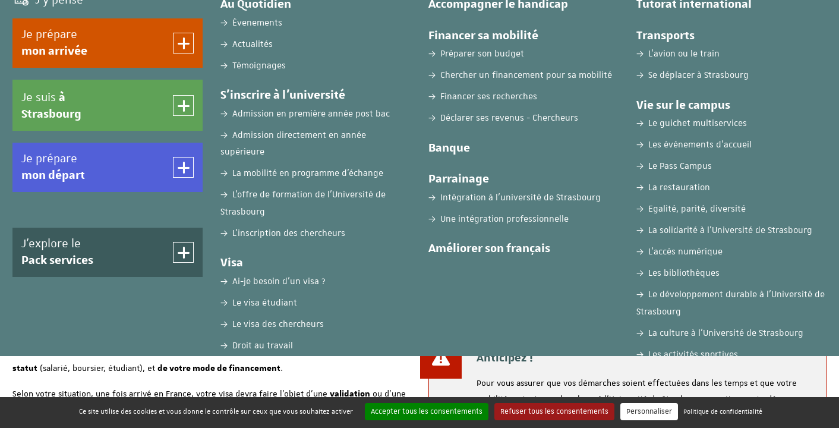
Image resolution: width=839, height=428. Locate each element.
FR (712, 19)
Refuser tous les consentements (554, 411)
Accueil (26, 225)
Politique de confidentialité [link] (722, 411)
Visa (58, 225)
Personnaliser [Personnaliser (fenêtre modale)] (649, 411)
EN (742, 19)
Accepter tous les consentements (426, 411)
